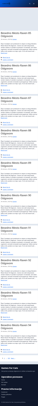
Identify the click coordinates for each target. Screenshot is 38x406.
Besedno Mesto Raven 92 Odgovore (16, 261)
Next (13, 358)
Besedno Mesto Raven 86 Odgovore (16, 67)
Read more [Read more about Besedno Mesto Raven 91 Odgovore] (4, 248)
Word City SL (6, 57)
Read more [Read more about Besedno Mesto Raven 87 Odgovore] (4, 118)
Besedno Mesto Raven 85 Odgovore (16, 34)
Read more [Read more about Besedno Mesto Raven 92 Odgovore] (4, 280)
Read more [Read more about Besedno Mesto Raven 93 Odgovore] (4, 312)
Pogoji (3, 397)
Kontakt (3, 385)
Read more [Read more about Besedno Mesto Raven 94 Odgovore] (4, 345)
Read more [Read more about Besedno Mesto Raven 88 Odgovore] (4, 150)
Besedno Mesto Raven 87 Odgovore (16, 99)
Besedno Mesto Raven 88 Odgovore (16, 132)
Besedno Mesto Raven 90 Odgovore (16, 196)
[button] (30, 3)
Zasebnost (4, 392)
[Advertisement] (19, 18)
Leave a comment (8, 60)
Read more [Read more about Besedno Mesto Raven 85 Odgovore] (4, 53)
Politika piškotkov (6, 394)
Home (3, 380)
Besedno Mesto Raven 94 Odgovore (16, 326)
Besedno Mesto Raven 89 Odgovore (16, 164)
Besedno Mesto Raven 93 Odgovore (16, 294)
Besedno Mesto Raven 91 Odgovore (16, 229)
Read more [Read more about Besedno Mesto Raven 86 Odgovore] (4, 85)
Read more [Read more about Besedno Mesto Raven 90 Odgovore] (4, 215)
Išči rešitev (4, 382)
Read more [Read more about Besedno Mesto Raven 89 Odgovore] (4, 183)
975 (9, 358)
